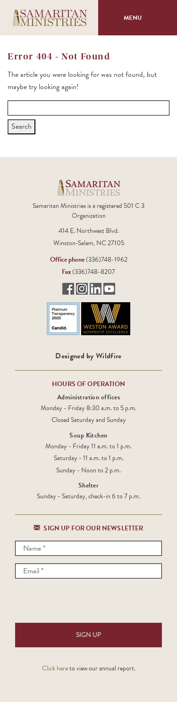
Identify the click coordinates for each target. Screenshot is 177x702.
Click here (55, 668)
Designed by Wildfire (88, 356)
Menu (138, 18)
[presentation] (87, 604)
